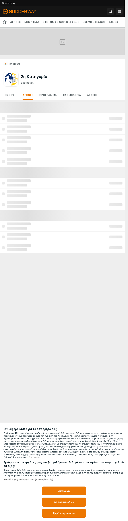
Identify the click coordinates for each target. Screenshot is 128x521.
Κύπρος (14, 63)
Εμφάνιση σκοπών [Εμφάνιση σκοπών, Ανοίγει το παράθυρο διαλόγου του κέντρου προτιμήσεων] (64, 513)
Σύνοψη (10, 95)
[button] (110, 11)
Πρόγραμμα (48, 95)
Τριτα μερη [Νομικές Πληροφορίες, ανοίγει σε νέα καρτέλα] (34, 457)
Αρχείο (92, 95)
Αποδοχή (64, 490)
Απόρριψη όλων (64, 502)
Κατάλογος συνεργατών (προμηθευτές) (28, 479)
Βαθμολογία (72, 95)
